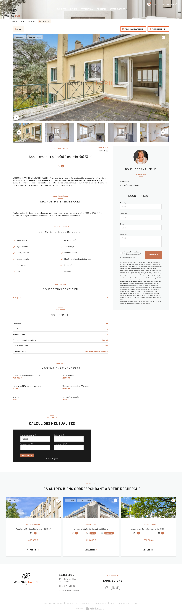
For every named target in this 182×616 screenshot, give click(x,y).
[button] (163, 132)
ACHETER (62, 9)
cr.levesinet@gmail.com (129, 185)
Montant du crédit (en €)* (28, 436)
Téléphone (123, 213)
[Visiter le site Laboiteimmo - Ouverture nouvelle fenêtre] (95, 609)
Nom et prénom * (125, 203)
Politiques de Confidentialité (151, 301)
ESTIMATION (87, 9)
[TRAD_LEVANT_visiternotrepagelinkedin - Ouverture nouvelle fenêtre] (118, 589)
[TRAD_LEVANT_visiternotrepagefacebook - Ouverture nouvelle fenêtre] (107, 589)
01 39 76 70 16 (67, 587)
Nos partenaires (72, 604)
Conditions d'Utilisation (129, 303)
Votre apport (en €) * (26, 445)
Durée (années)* (59, 436)
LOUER (73, 9)
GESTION (101, 9)
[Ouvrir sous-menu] (126, 9)
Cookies (135, 604)
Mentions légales (101, 604)
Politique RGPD (124, 604)
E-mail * (122, 224)
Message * (123, 235)
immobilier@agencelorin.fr (69, 591)
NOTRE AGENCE (117, 9)
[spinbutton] (69, 448)
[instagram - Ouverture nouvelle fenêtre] (113, 589)
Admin (113, 604)
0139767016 (124, 181)
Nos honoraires (86, 604)
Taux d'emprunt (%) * (60, 445)
